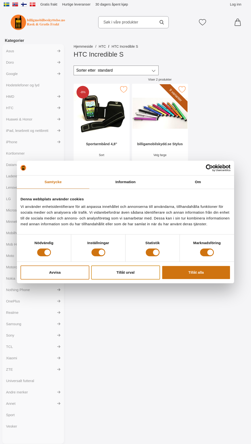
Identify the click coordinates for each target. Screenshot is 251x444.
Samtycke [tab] (53, 182)
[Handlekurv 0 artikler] (239, 22)
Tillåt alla (196, 272)
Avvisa (55, 272)
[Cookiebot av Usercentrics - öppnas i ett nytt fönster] (209, 168)
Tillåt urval (126, 272)
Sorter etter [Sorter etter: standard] (94, 70)
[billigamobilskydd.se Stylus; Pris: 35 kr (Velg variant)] (160, 128)
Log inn (235, 4)
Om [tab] (198, 182)
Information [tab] (125, 182)
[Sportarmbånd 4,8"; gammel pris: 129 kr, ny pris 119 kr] (101, 128)
